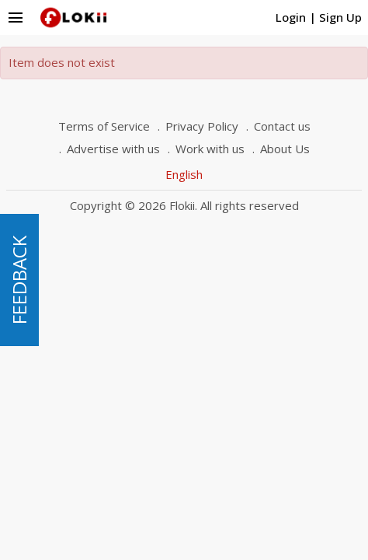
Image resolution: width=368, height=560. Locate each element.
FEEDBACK (19, 280)
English (184, 174)
